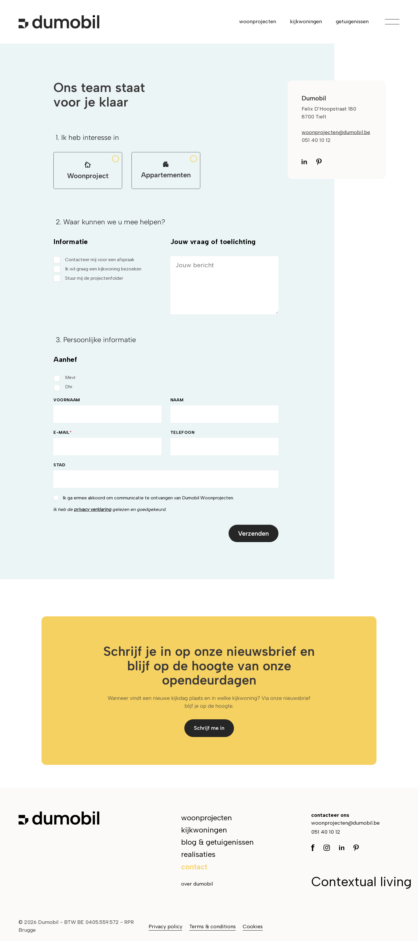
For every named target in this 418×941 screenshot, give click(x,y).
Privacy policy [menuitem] (165, 926)
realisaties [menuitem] (198, 854)
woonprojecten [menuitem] (257, 21)
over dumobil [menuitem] (197, 884)
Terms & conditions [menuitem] (212, 926)
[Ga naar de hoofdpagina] (59, 21)
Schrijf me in (209, 728)
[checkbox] (107, 269)
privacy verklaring (92, 509)
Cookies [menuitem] (253, 926)
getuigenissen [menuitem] (352, 21)
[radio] (165, 377)
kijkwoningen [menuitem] (306, 21)
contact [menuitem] (194, 866)
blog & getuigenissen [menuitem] (217, 842)
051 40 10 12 (325, 832)
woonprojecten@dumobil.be (336, 132)
